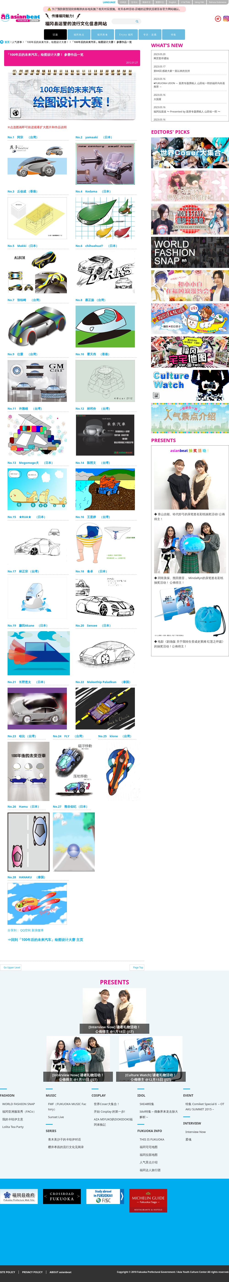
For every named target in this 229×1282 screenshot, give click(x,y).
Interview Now (195, 1132)
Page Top (138, 967)
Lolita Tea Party (13, 1127)
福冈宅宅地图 (149, 1147)
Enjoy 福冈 (126, 34)
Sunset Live (56, 1117)
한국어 (134, 2)
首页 (7, 42)
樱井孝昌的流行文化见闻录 (66, 1147)
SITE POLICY (7, 1272)
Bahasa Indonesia (217, 2)
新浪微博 (37, 930)
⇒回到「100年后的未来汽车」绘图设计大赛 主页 (45, 939)
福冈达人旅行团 (150, 1170)
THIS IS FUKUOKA (152, 1139)
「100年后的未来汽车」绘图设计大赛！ (46, 42)
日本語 (123, 2)
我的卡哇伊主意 (12, 1119)
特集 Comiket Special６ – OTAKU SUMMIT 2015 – (204, 1106)
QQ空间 (25, 930)
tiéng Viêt (199, 2)
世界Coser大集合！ (107, 1104)
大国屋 (157, 99)
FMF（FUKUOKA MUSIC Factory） (67, 1106)
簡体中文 (146, 2)
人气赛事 (17, 42)
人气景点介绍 (149, 1162)
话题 (55, 34)
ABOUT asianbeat (60, 1272)
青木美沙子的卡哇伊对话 (64, 1139)
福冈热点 (79, 34)
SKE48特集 (147, 1104)
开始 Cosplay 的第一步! (109, 1111)
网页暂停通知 (161, 58)
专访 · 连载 (150, 34)
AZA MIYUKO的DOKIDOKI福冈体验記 (113, 1122)
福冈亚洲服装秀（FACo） (19, 1111)
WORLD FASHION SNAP (18, 1104)
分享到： (13, 930)
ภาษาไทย (185, 2)
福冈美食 (102, 34)
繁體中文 (160, 2)
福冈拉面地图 (149, 1155)
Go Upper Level (12, 967)
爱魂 (188, 1139)
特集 (173, 34)
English (172, 2)
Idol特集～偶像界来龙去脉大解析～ (159, 1114)
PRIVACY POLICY (32, 1272)
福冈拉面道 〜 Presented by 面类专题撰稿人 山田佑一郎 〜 (187, 111)
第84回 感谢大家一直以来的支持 (172, 70)
